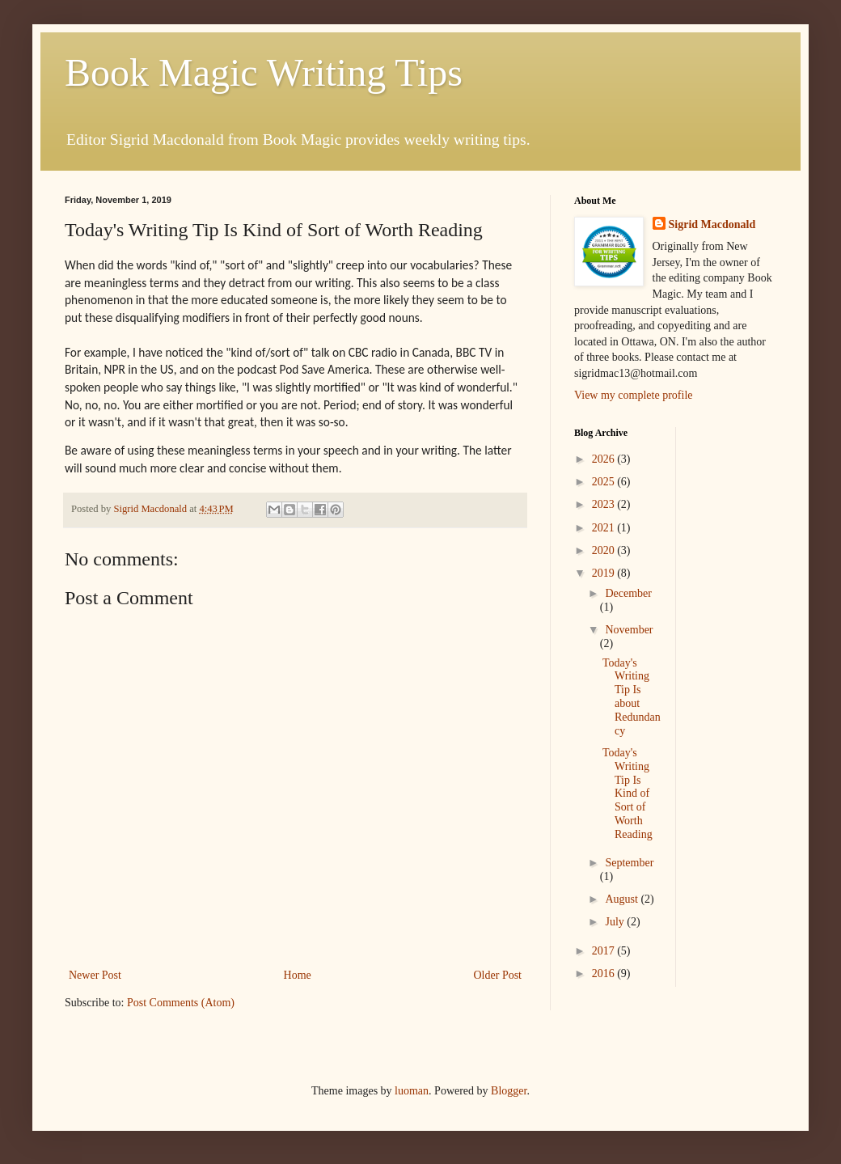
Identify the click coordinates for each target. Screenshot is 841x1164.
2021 (605, 528)
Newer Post (95, 975)
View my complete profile (633, 395)
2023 (605, 504)
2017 (605, 951)
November (629, 630)
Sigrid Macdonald (712, 224)
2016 (605, 973)
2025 (605, 482)
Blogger (508, 1091)
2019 (605, 573)
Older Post (498, 975)
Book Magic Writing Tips (264, 72)
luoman (412, 1091)
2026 (605, 459)
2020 (605, 550)
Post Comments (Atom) (181, 1003)
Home (297, 975)
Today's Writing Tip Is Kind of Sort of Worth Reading (627, 793)
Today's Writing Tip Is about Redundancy (631, 697)
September (629, 863)
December (628, 593)
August (622, 899)
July (616, 922)
